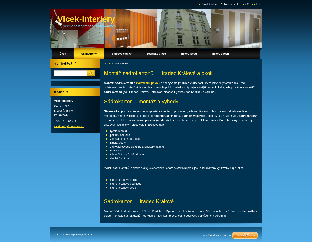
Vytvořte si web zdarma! (216, 235)
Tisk (257, 4)
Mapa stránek (231, 4)
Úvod (107, 63)
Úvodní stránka (210, 4)
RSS (247, 4)
